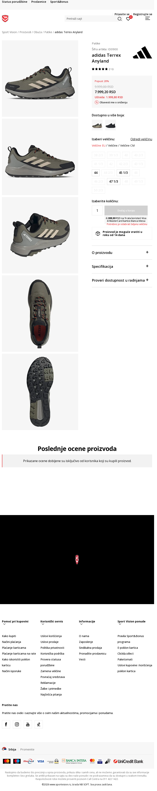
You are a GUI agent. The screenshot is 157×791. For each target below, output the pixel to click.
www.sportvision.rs (60, 784)
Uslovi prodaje (49, 642)
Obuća (38, 32)
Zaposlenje (86, 642)
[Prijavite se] (128, 18)
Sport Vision (9, 32)
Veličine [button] (113, 145)
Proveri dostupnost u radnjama (120, 280)
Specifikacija (120, 266)
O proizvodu (120, 252)
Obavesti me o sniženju (113, 102)
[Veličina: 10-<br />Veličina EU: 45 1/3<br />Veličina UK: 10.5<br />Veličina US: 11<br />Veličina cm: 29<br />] (123, 172)
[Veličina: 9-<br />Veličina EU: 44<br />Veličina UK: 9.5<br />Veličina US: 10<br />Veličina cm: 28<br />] (96, 172)
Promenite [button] (27, 749)
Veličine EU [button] (98, 145)
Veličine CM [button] (127, 145)
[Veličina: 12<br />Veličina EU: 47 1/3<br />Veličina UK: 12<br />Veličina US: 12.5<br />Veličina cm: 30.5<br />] (113, 181)
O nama (84, 636)
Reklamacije (48, 683)
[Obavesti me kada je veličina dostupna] (98, 155)
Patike (48, 32)
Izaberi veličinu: (103, 139)
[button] (94, 18)
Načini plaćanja (11, 642)
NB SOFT (84, 784)
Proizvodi (25, 32)
